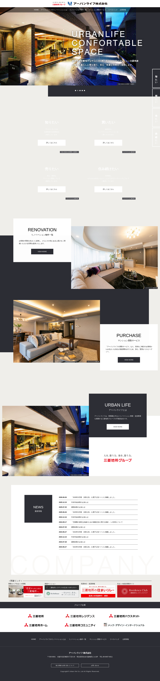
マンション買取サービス (97, 10)
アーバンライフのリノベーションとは (54, 10)
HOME (36, 10)
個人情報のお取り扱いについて (65, 665)
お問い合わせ (95, 665)
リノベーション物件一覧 (78, 10)
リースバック (113, 10)
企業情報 (123, 10)
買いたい (156, 98)
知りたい (156, 78)
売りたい (156, 117)
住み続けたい (156, 137)
